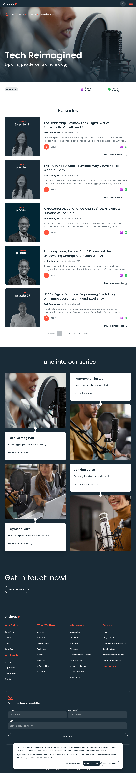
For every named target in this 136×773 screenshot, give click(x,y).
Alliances (74, 649)
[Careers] (117, 625)
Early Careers (109, 637)
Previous (51, 333)
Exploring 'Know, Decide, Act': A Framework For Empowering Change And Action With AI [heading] (77, 253)
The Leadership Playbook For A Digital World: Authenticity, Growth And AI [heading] (76, 125)
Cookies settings (72, 763)
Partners (74, 643)
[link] (121, 147)
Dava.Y (8, 643)
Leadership (75, 632)
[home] (13, 14)
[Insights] (22, 14)
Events (8, 679)
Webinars (41, 649)
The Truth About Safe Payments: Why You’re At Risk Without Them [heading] (81, 168)
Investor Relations (78, 666)
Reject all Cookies (110, 763)
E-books (41, 672)
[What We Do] (19, 655)
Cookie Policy (100, 750)
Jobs (105, 632)
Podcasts (41, 660)
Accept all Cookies (91, 763)
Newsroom (75, 677)
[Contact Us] (117, 666)
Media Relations (77, 672)
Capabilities (10, 667)
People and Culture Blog (113, 654)
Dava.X (8, 637)
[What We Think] (51, 625)
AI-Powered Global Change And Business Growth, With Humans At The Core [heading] (84, 211)
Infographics (43, 666)
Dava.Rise (9, 649)
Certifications (76, 660)
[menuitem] (19, 632)
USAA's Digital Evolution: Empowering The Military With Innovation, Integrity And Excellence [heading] (80, 296)
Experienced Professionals (114, 643)
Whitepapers (43, 643)
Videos (40, 654)
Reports (41, 637)
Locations (74, 637)
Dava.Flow (9, 632)
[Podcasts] (33, 14)
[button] (123, 3)
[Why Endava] (19, 625)
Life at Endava (109, 649)
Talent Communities (112, 660)
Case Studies (10, 673)
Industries (9, 662)
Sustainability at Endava (80, 654)
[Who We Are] (84, 625)
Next (86, 333)
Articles (40, 632)
